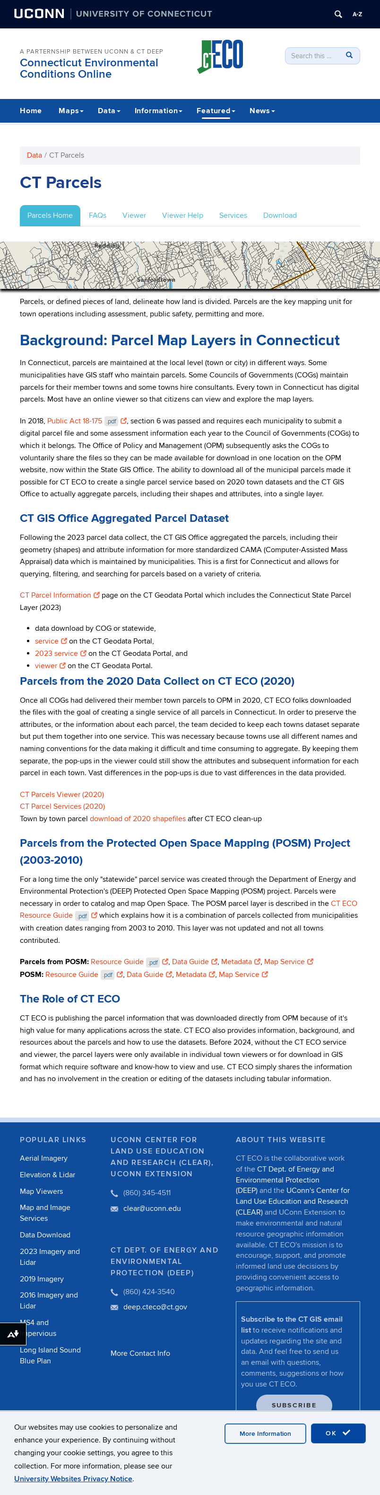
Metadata (240, 962)
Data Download (45, 1235)
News (262, 111)
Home (31, 111)
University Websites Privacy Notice (73, 1479)
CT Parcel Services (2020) (62, 806)
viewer (50, 666)
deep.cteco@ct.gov (155, 1307)
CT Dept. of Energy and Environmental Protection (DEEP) (285, 1180)
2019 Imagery (42, 1279)
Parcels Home (50, 215)
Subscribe (294, 1405)
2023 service (60, 653)
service (51, 641)
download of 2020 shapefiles (138, 819)
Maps (71, 111)
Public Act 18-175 (87, 421)
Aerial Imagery (44, 1158)
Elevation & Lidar (47, 1175)
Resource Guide (129, 962)
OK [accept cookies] (338, 1433)
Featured (216, 111)
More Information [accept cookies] (265, 1434)
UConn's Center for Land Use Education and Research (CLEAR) (293, 1201)
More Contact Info (140, 1353)
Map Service (288, 962)
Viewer (134, 215)
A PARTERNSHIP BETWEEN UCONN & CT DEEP (92, 51)
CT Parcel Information (60, 595)
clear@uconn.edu (152, 1208)
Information (159, 111)
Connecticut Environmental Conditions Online (89, 68)
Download (280, 215)
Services (233, 215)
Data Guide (194, 962)
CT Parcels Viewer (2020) (62, 794)
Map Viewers (41, 1191)
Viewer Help (182, 215)
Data (109, 111)
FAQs (97, 215)
